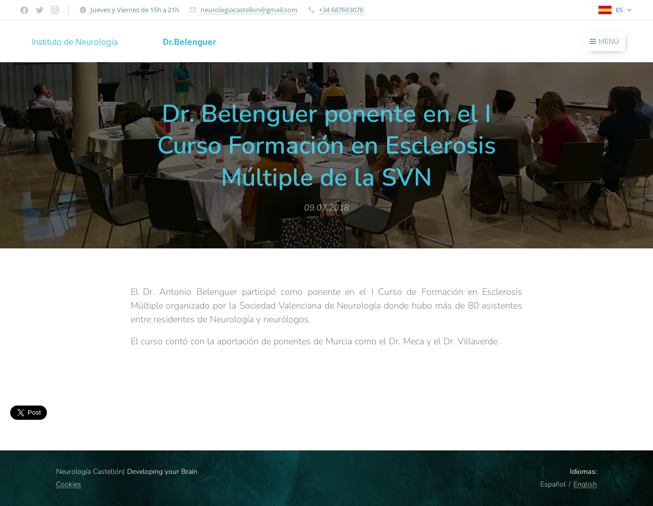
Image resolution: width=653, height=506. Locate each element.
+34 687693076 (341, 9)
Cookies (68, 484)
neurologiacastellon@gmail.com (248, 9)
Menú (604, 41)
